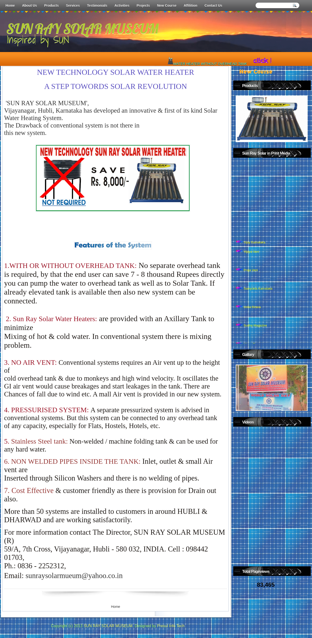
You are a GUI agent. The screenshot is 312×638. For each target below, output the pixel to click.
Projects (143, 5)
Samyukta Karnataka (258, 292)
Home (10, 5)
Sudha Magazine (255, 329)
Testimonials (97, 5)
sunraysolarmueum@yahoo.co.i (74, 576)
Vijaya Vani (251, 255)
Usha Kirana (252, 311)
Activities (121, 5)
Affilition (190, 5)
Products (51, 5)
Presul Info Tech (170, 626)
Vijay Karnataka (254, 246)
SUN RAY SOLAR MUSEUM (82, 28)
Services (73, 5)
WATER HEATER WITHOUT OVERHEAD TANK (211, 64)
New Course (166, 5)
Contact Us (213, 5)
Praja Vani (251, 274)
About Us (29, 5)
